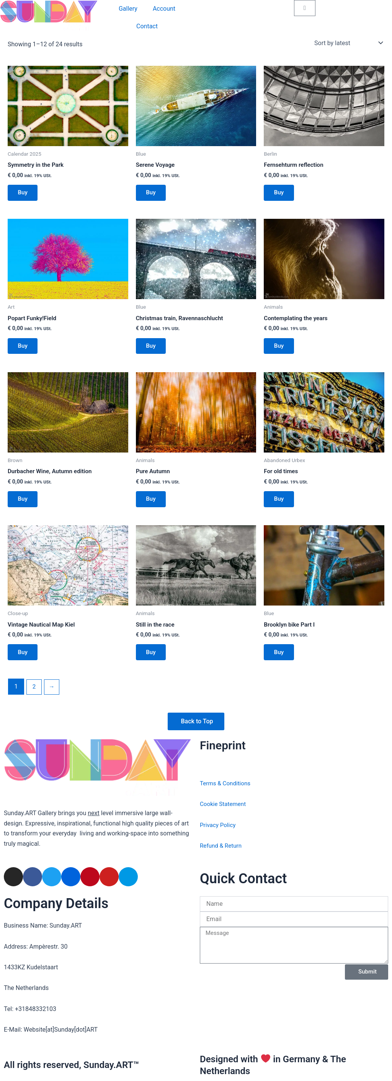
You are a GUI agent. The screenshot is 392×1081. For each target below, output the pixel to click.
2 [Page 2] (34, 696)
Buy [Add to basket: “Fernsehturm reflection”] (280, 194)
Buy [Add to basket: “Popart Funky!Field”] (24, 349)
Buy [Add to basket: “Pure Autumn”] (152, 505)
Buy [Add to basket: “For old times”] (280, 505)
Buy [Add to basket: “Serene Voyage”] (152, 194)
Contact (147, 26)
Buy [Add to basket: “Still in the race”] (152, 660)
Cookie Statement (224, 803)
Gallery (128, 8)
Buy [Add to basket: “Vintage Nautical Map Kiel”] (24, 660)
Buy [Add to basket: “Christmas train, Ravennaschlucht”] (152, 349)
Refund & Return (222, 845)
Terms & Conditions (226, 783)
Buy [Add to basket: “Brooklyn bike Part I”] (280, 660)
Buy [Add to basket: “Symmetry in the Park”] (24, 194)
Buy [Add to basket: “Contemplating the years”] (280, 349)
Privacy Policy (219, 825)
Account (164, 8)
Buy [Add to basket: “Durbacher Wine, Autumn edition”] (24, 505)
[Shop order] (347, 42)
